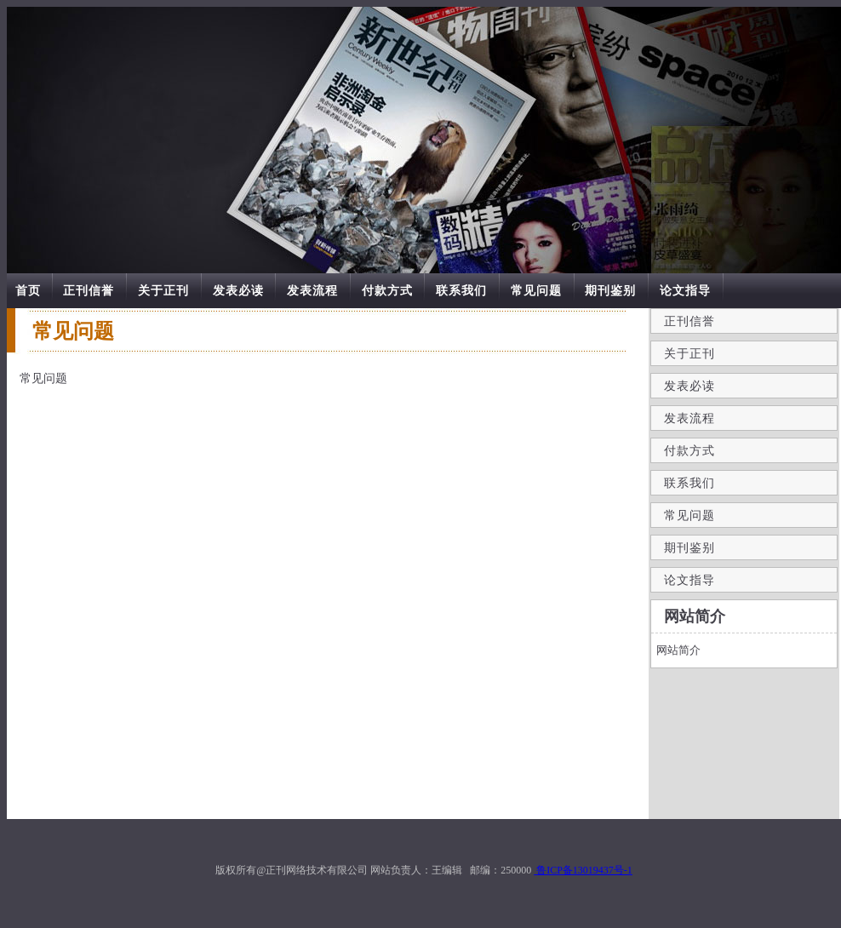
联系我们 (461, 290)
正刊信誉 (88, 290)
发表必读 (238, 290)
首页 (28, 290)
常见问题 (536, 290)
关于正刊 (163, 290)
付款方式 (387, 290)
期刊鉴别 (610, 290)
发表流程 (312, 290)
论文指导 (685, 290)
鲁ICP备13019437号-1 (583, 870)
